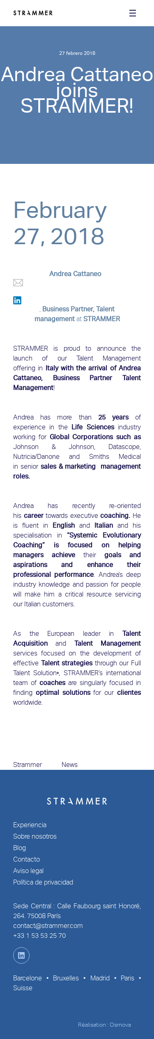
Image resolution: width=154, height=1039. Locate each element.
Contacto (26, 859)
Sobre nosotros (35, 836)
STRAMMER (101, 319)
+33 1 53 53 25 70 (39, 935)
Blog (19, 848)
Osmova (120, 1024)
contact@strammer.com (48, 926)
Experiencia (29, 825)
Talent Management (108, 358)
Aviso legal (28, 871)
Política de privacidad (43, 882)
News (70, 765)
